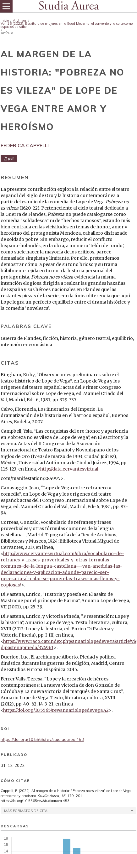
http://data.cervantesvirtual (69, 469)
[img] (68, 6)
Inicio (5, 20)
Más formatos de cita (25, 811)
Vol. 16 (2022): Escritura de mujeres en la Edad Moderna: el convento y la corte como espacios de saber (67, 25)
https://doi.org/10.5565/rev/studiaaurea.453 (42, 739)
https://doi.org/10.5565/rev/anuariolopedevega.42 (55, 710)
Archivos (20, 20)
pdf (10, 158)
